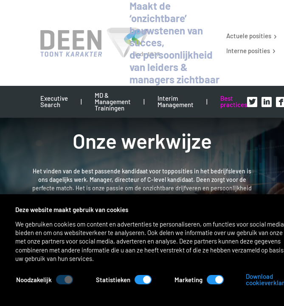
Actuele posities (248, 35)
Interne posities (248, 50)
